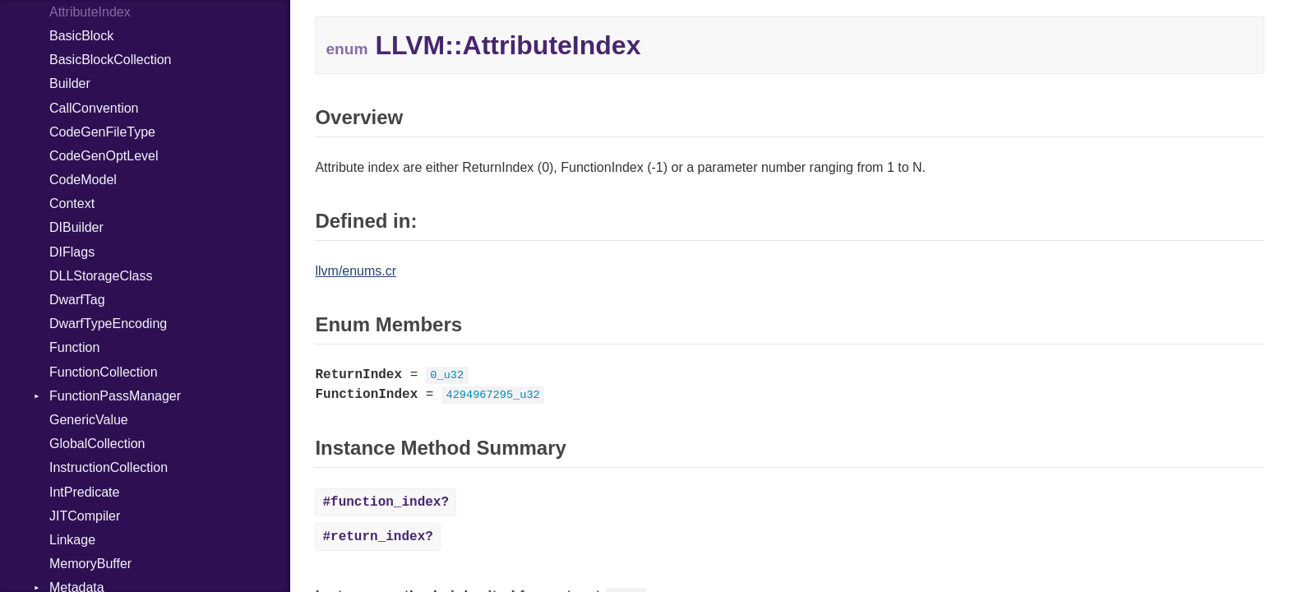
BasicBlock (81, 36)
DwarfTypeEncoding (108, 324)
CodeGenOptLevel (104, 156)
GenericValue (88, 420)
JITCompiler (84, 516)
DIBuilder (76, 227)
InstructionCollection (108, 467)
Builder (69, 83)
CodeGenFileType (102, 132)
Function (74, 347)
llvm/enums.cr (355, 271)
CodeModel (83, 180)
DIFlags (72, 252)
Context (72, 203)
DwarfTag (77, 300)
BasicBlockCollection (110, 60)
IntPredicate (84, 492)
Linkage (72, 540)
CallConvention (94, 108)
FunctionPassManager (115, 396)
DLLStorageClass (100, 276)
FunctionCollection (103, 372)
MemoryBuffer (90, 564)
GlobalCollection (97, 444)
